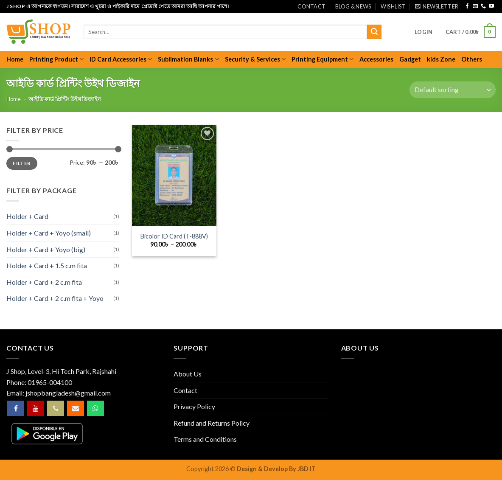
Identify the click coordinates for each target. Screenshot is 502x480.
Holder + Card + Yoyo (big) (45, 249)
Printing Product (56, 59)
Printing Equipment (322, 59)
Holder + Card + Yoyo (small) (48, 233)
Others (471, 59)
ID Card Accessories (121, 59)
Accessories (376, 59)
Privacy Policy (194, 406)
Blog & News (353, 6)
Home (14, 59)
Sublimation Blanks (188, 59)
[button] (436, 6)
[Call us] (483, 6)
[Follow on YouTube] (491, 6)
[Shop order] (452, 89)
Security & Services (255, 59)
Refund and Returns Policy (212, 423)
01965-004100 (50, 382)
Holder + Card (27, 216)
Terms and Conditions (205, 439)
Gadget (410, 59)
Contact (311, 6)
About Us (188, 374)
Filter (22, 163)
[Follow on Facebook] (467, 6)
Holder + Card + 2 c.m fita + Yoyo (55, 298)
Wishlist (393, 6)
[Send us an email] (475, 6)
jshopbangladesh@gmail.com (68, 393)
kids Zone (441, 59)
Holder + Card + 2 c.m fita (44, 282)
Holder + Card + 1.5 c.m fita (46, 265)
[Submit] (374, 32)
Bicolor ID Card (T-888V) (174, 236)
